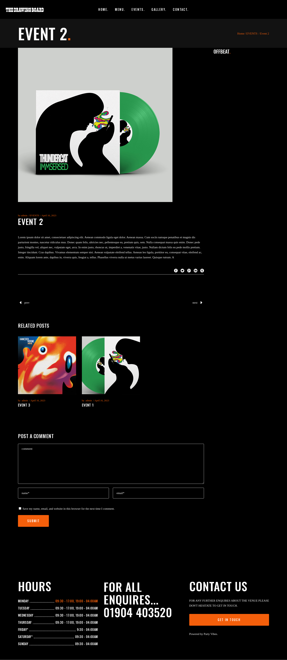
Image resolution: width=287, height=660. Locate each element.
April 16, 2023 (49, 215)
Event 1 (88, 404)
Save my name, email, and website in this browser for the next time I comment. (69, 508)
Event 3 (24, 404)
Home (240, 33)
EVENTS (251, 33)
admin (24, 215)
